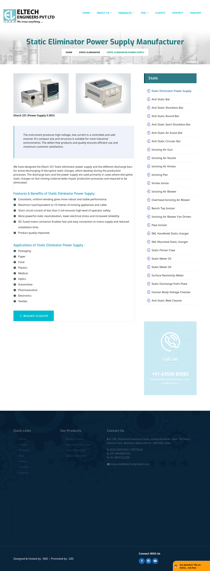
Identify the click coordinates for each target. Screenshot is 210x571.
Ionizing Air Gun (160, 149)
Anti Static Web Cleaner (164, 300)
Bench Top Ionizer (161, 208)
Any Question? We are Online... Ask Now (190, 566)
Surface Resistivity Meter (165, 275)
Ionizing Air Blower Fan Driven (169, 216)
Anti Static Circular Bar (164, 141)
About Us (103, 12)
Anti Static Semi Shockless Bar (169, 124)
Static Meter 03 (159, 258)
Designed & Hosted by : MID (31, 558)
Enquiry (195, 12)
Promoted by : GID (62, 558)
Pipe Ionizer (157, 225)
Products (125, 12)
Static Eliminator (89, 52)
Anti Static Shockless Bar (165, 107)
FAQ (144, 12)
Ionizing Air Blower (161, 191)
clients (160, 12)
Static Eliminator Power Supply (169, 91)
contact (177, 12)
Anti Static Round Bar (163, 116)
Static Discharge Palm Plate (167, 283)
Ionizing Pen (157, 174)
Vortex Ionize (158, 183)
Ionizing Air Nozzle (161, 158)
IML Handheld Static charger (168, 233)
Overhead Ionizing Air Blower (168, 200)
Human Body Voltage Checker (169, 292)
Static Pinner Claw (161, 250)
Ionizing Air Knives (161, 166)
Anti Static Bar (158, 99)
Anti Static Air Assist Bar (165, 132)
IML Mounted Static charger (167, 241)
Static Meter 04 (159, 267)
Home (86, 12)
